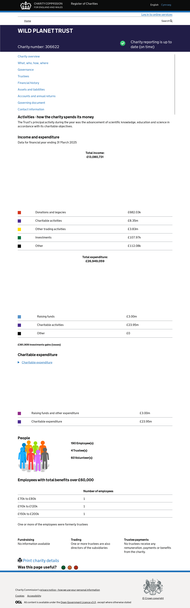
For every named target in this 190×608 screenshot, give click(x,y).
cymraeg (166, 4)
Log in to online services (156, 14)
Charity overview (29, 56)
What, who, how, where (33, 63)
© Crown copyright (153, 598)
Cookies (19, 595)
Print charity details (38, 560)
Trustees (23, 76)
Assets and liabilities (31, 89)
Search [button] (166, 20)
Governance (26, 69)
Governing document (31, 103)
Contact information (31, 109)
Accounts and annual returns (37, 96)
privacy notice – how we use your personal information (70, 589)
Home (27, 20)
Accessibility (34, 595)
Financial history (28, 83)
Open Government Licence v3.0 (78, 602)
